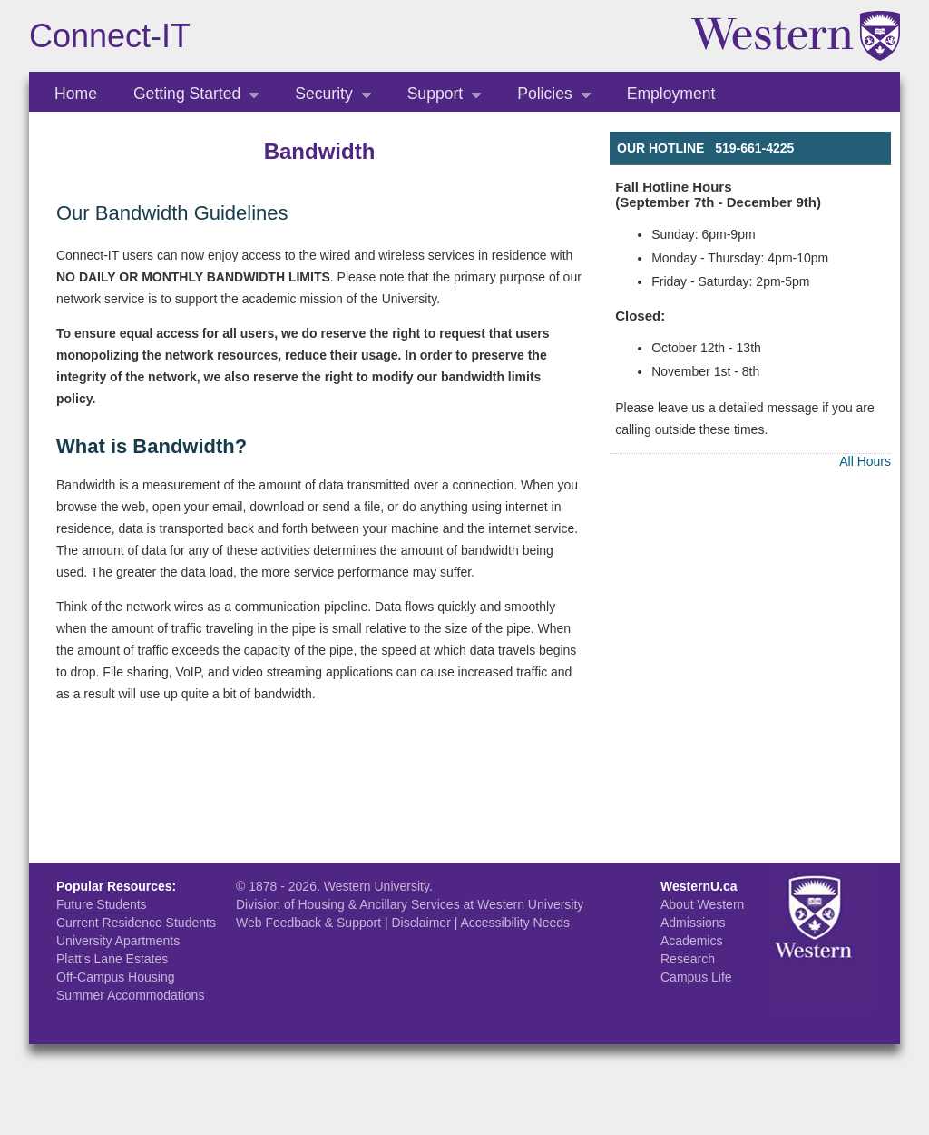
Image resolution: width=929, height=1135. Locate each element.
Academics (691, 940)
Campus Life (696, 977)
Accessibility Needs (515, 922)
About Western (702, 904)
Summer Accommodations (130, 995)
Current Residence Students (136, 922)
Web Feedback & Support (308, 922)
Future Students (101, 904)
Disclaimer (420, 922)
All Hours (865, 461)
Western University (376, 886)
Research (687, 959)
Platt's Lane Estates (112, 959)
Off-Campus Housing (115, 977)
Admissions (693, 922)
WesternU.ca (699, 886)
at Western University (524, 904)
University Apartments (118, 940)
